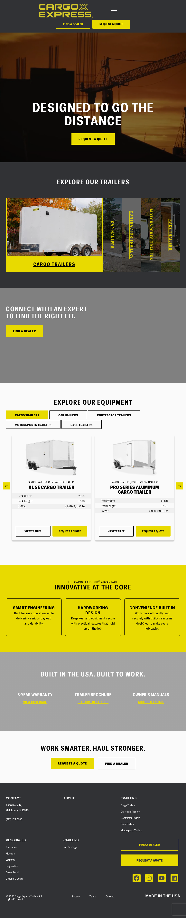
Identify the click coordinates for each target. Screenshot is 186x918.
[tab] (27, 414)
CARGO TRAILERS (54, 264)
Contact (13, 798)
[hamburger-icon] (113, 11)
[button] (6, 485)
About (69, 798)
